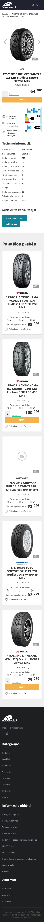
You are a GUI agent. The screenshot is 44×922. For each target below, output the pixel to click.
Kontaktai (6, 888)
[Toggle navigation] (40, 5)
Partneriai (6, 901)
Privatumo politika (10, 833)
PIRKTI (22, 99)
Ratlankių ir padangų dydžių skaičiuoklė (19, 840)
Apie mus (6, 895)
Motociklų (6, 791)
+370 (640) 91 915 (14, 218)
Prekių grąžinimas (10, 821)
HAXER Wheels (8, 846)
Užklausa (11, 224)
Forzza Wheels (8, 852)
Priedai (5, 797)
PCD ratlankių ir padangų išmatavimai (19, 859)
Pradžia (5, 14)
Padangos (6, 765)
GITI (22, 69)
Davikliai (6, 759)
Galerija (5, 871)
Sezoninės (6, 778)
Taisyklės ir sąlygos (10, 827)
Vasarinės (6, 772)
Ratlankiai (6, 753)
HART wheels (8, 865)
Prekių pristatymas (10, 814)
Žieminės (6, 784)
